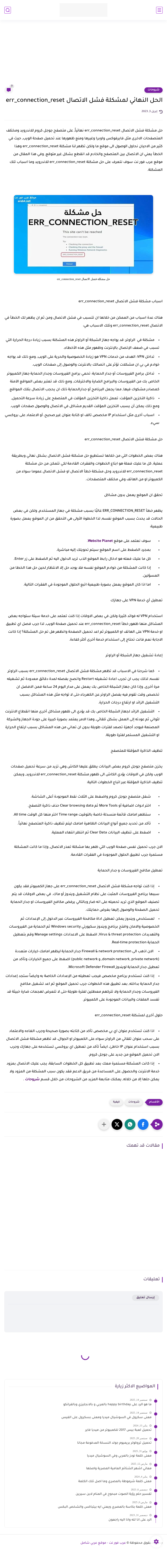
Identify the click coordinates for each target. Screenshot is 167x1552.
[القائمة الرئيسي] (159, 10)
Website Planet (100, 541)
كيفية (116, 1102)
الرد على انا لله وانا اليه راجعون (130, 1520)
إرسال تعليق (145, 1297)
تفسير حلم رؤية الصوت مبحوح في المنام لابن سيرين (114, 1494)
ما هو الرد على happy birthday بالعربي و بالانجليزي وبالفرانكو (107, 1405)
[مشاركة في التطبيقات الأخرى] (104, 1124)
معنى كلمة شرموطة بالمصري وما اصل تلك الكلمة (115, 1481)
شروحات (153, 90)
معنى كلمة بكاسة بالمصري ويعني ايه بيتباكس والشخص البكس (105, 1507)
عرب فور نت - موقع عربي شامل (103, 1543)
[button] (143, 1124)
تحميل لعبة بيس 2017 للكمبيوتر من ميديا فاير (118, 1430)
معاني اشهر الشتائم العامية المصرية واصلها (119, 1469)
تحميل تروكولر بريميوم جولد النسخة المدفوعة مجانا (114, 1443)
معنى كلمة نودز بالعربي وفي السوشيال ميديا (119, 1456)
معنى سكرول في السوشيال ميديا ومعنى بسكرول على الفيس (106, 1417)
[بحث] (7, 10)
